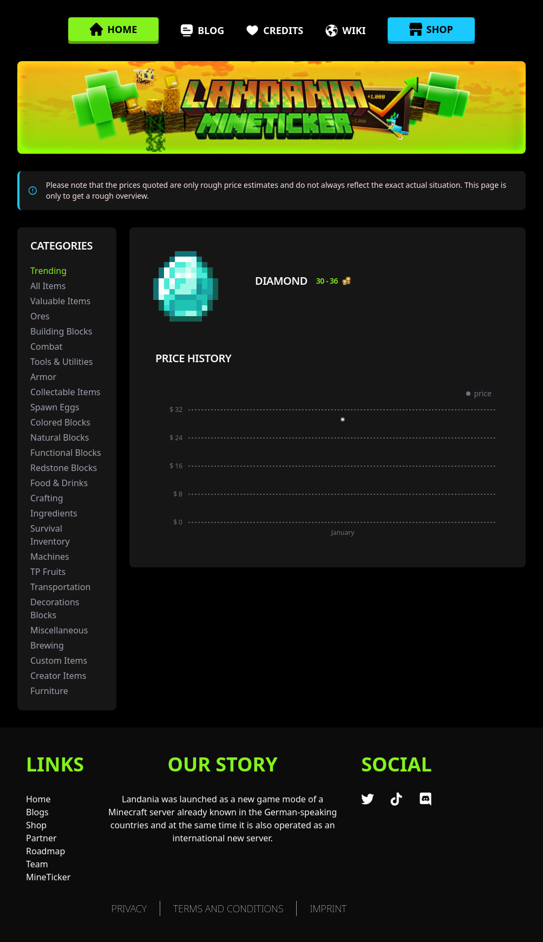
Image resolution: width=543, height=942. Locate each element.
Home (38, 799)
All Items (48, 286)
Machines (49, 556)
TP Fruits (48, 572)
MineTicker (48, 877)
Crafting (46, 498)
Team (37, 864)
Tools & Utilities (61, 362)
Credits (274, 30)
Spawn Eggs (54, 407)
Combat (46, 346)
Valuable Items (60, 301)
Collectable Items (65, 392)
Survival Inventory (50, 534)
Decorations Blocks (54, 608)
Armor (43, 377)
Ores (39, 316)
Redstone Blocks (63, 468)
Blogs (37, 812)
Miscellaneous (59, 630)
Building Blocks (61, 331)
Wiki (345, 30)
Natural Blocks (59, 437)
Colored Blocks (60, 422)
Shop (36, 825)
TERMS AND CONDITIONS (228, 908)
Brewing (47, 645)
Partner (41, 838)
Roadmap (45, 851)
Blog (202, 30)
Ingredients (53, 513)
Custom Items (58, 660)
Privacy (129, 908)
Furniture (49, 691)
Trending (48, 271)
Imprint (328, 908)
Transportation (60, 587)
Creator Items (58, 676)
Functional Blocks (65, 453)
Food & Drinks (59, 483)
